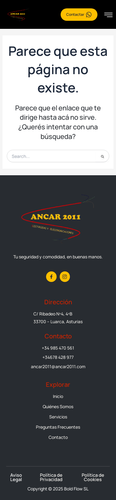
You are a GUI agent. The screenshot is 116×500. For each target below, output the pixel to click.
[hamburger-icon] (108, 15)
